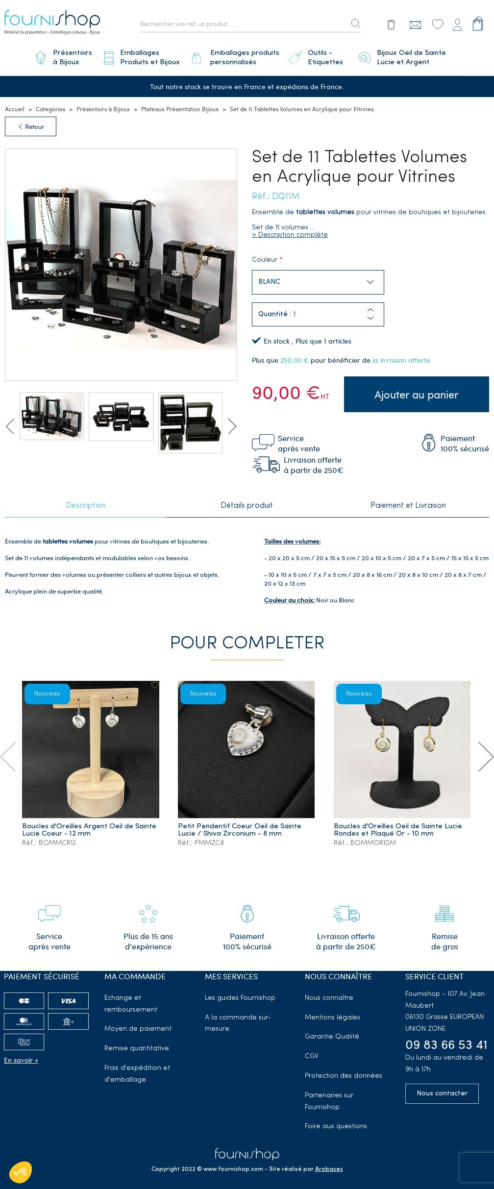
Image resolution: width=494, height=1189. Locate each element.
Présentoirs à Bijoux (103, 105)
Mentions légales (332, 1011)
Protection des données (343, 1070)
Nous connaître (329, 991)
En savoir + (21, 1054)
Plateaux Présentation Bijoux (180, 105)
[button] (370, 315)
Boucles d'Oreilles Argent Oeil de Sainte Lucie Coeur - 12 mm (90, 824)
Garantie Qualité (332, 1031)
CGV (312, 1050)
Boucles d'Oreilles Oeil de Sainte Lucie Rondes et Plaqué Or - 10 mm (398, 824)
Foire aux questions (336, 1120)
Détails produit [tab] (247, 500)
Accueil (15, 105)
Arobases (329, 1163)
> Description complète (290, 231)
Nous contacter (442, 1087)
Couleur (264, 256)
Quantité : (274, 311)
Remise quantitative (136, 1042)
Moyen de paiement (138, 1023)
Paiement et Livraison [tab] (408, 500)
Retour (30, 123)
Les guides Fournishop (240, 991)
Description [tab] (86, 500)
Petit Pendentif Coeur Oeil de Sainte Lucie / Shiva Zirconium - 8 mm (240, 824)
